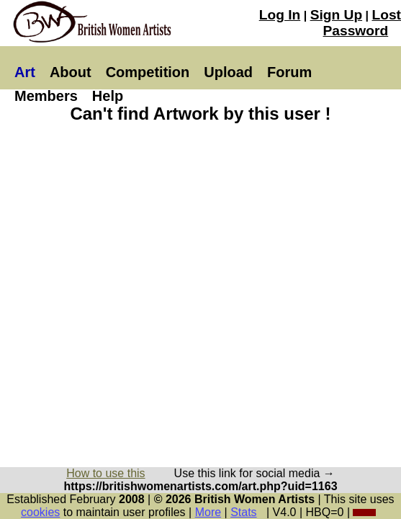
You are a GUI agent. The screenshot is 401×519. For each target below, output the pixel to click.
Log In (280, 14)
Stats (243, 512)
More (208, 512)
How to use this (105, 473)
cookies (40, 512)
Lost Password (362, 22)
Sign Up (336, 14)
